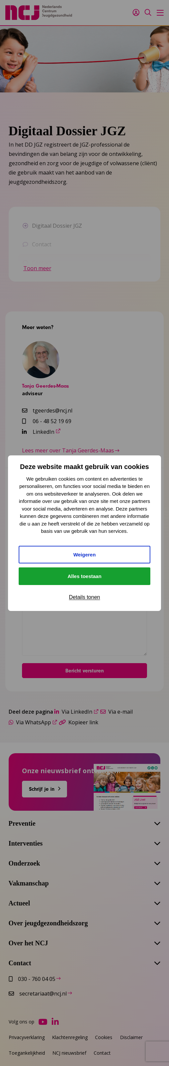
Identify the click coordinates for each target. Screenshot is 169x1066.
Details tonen (84, 597)
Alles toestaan (85, 576)
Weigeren (84, 554)
